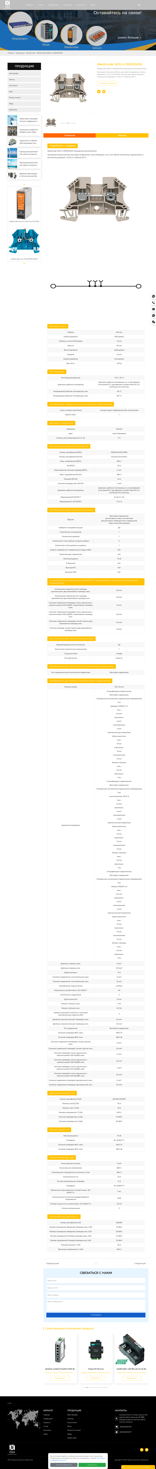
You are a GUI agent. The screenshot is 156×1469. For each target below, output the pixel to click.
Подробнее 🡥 (60, 1378)
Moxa (11, 91)
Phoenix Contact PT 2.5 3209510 (24, 221)
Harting (11, 79)
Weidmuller (31, 53)
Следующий (140, 1263)
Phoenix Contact (15, 98)
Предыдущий (52, 1263)
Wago (11, 104)
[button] (85, 1387)
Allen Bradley (13, 73)
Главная (11, 53)
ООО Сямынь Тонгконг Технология (20, 1460)
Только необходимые (64, 1465)
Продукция (20, 53)
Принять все (92, 1465)
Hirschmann (13, 85)
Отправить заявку (107, 83)
